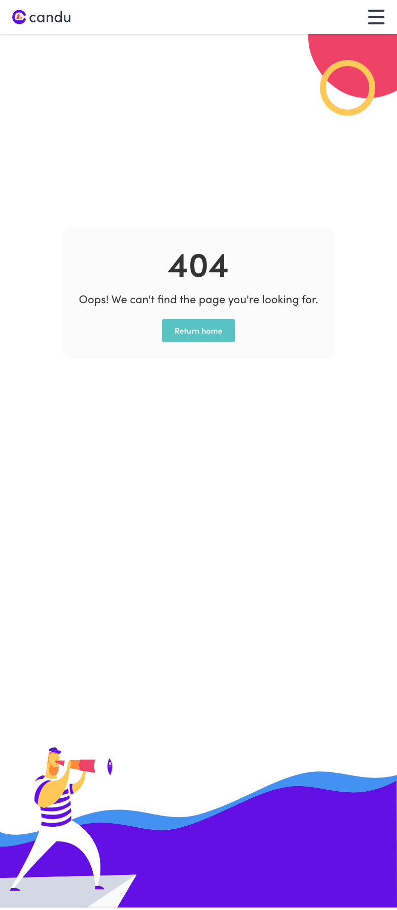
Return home (198, 330)
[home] (41, 17)
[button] (376, 17)
